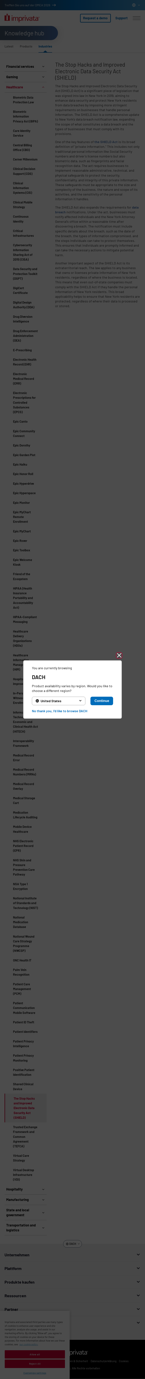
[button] (119, 655)
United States (51, 701)
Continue (101, 701)
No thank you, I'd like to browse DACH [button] (59, 711)
